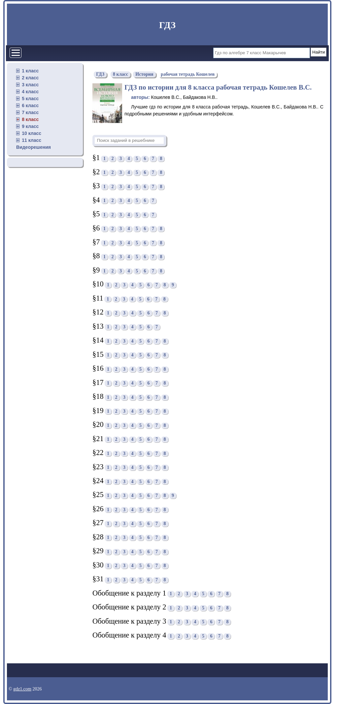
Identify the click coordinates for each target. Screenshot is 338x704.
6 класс (30, 105)
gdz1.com (22, 688)
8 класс (30, 119)
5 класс (30, 98)
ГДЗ (167, 25)
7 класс (30, 112)
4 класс (30, 91)
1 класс (30, 70)
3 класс (30, 84)
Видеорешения (33, 147)
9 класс (30, 126)
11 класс (31, 140)
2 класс (30, 77)
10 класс (31, 133)
